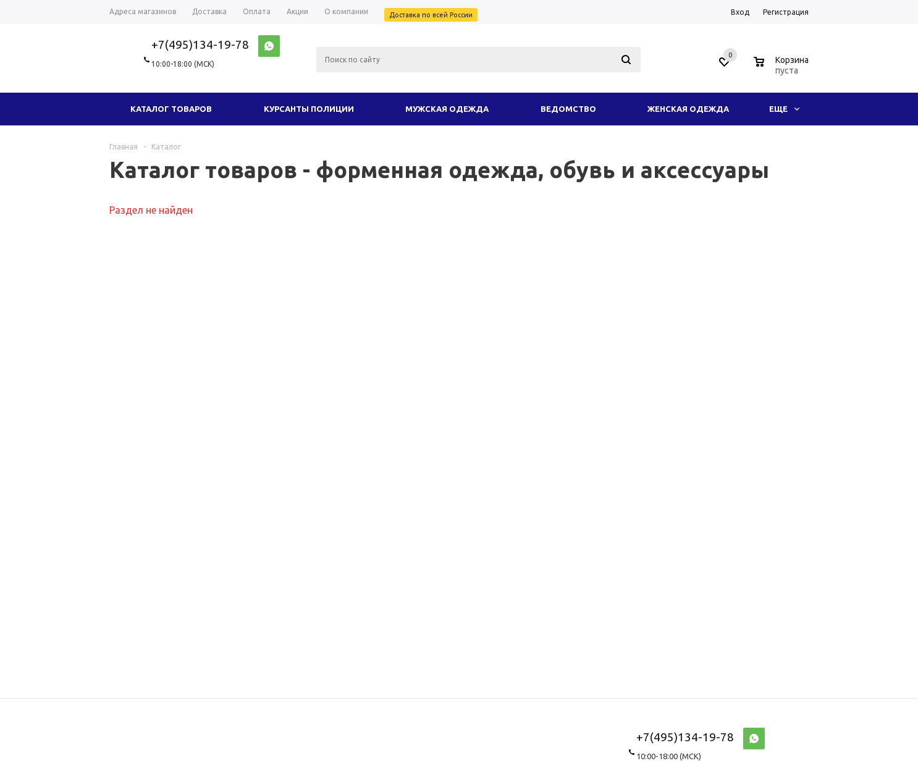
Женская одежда (688, 108)
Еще (784, 108)
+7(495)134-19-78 (200, 44)
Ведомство (568, 108)
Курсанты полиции (309, 108)
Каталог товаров (171, 108)
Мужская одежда (447, 108)
